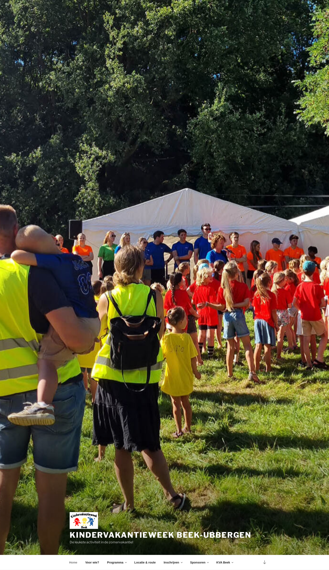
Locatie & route (145, 562)
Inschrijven (173, 562)
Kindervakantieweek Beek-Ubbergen (160, 535)
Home (73, 562)
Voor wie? (92, 562)
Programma (117, 562)
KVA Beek (225, 562)
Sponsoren (199, 562)
